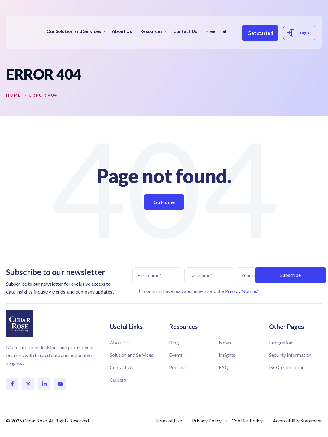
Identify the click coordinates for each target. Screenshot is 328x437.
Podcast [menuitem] (177, 367)
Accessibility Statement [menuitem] (297, 420)
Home (13, 95)
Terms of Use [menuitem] (168, 420)
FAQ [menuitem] (224, 367)
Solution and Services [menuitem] (131, 355)
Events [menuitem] (176, 355)
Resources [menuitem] (151, 29)
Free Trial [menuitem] (57, 41)
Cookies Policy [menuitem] (247, 420)
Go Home (164, 202)
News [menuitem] (225, 342)
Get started (256, 28)
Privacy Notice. (240, 291)
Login (253, 45)
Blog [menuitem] (174, 342)
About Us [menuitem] (122, 29)
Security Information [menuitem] (290, 355)
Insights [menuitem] (227, 355)
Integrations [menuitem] (281, 342)
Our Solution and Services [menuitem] (74, 29)
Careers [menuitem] (118, 380)
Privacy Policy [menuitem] (207, 420)
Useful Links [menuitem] (126, 326)
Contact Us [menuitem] (185, 29)
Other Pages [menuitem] (286, 326)
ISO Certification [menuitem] (286, 367)
